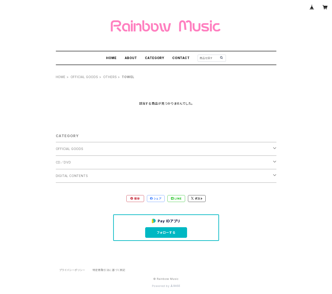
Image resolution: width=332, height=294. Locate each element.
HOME (111, 58)
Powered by (166, 286)
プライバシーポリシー (72, 270)
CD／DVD (63, 162)
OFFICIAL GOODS (84, 77)
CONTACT (181, 58)
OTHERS (110, 77)
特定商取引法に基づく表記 (109, 270)
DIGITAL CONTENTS (72, 176)
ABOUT (131, 58)
